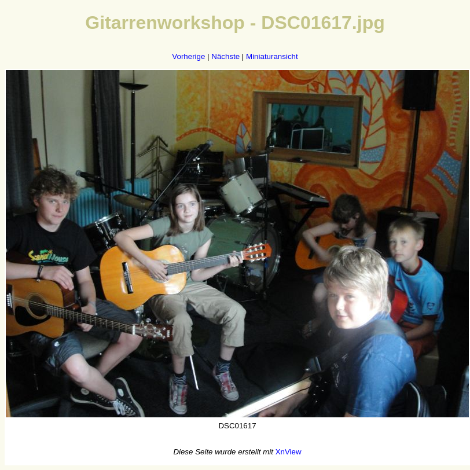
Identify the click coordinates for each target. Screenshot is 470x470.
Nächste (225, 56)
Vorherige (188, 56)
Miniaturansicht (272, 56)
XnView (289, 451)
